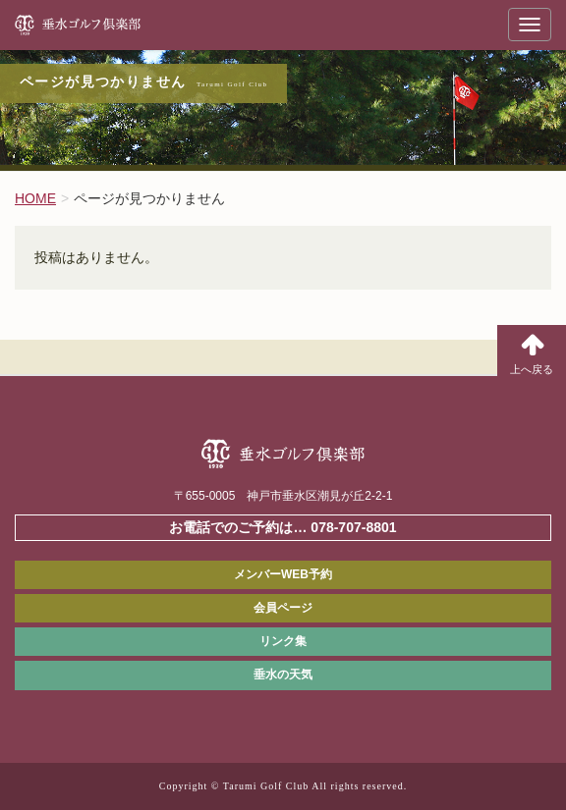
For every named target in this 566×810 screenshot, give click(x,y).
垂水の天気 (283, 674)
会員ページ (283, 608)
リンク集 (283, 641)
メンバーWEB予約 (283, 574)
